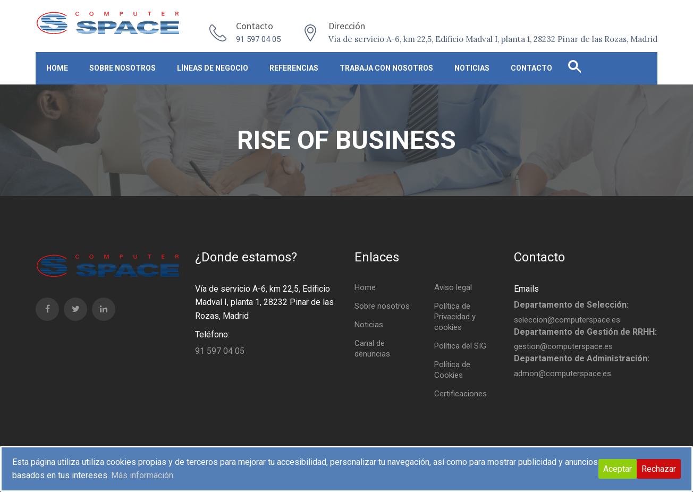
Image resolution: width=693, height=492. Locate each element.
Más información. (143, 475)
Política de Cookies (452, 370)
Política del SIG (460, 346)
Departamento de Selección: (571, 305)
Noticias (471, 68)
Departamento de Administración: (581, 358)
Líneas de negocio (212, 68)
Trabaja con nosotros (386, 68)
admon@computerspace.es (562, 373)
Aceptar (617, 469)
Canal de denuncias (372, 348)
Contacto (531, 68)
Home (57, 68)
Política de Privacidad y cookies (455, 316)
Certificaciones (460, 393)
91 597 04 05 (258, 39)
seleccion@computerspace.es (567, 320)
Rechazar (658, 469)
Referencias (293, 68)
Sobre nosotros (122, 68)
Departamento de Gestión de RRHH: (585, 332)
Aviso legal (453, 287)
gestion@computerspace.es (563, 346)
